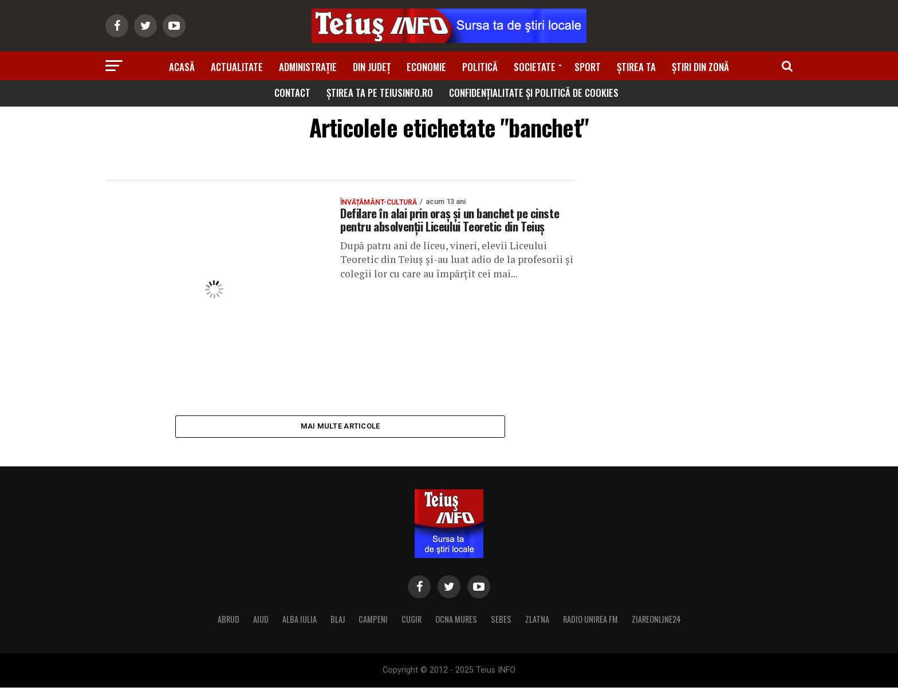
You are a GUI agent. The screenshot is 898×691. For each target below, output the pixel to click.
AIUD (261, 623)
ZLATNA (537, 623)
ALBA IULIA (299, 623)
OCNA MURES (456, 623)
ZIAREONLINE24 (656, 623)
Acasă (182, 67)
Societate (535, 67)
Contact (292, 92)
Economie (426, 67)
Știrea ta (636, 67)
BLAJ (337, 623)
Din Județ (372, 67)
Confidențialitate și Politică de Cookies (534, 92)
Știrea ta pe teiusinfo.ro (379, 92)
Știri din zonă (700, 67)
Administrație (308, 67)
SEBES (501, 623)
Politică (480, 67)
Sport (587, 67)
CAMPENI (373, 623)
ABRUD (228, 623)
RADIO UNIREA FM (590, 623)
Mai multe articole (340, 427)
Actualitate (237, 67)
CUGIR (411, 623)
